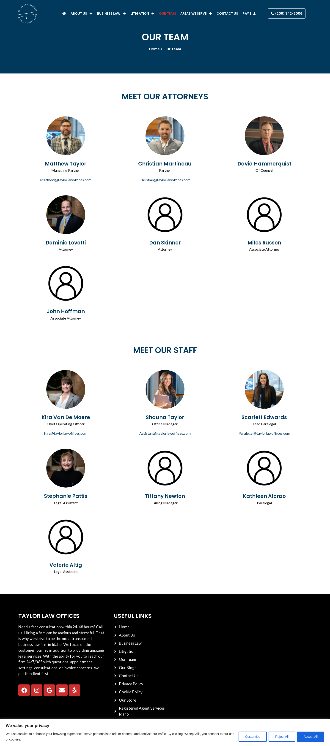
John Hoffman (66, 311)
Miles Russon (264, 242)
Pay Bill (249, 13)
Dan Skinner (165, 242)
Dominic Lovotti (66, 242)
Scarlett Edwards (264, 417)
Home (154, 48)
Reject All (281, 736)
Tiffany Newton (165, 496)
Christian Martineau (165, 163)
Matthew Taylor (65, 163)
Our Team (167, 13)
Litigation (142, 14)
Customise (252, 736)
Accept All (311, 736)
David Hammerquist (264, 163)
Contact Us (227, 13)
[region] (165, 732)
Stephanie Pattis (65, 496)
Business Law (111, 14)
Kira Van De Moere (65, 417)
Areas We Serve (196, 14)
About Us (82, 14)
